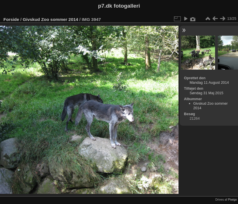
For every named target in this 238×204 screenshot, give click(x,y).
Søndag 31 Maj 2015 (206, 93)
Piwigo (232, 199)
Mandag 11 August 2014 (209, 82)
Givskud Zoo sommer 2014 (50, 19)
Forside (11, 19)
